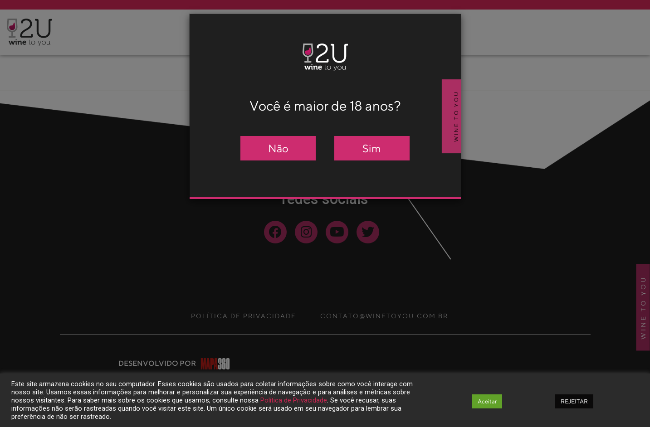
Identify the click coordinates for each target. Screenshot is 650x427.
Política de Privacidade (293, 400)
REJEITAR (574, 401)
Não (278, 148)
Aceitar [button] (487, 401)
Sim (371, 148)
